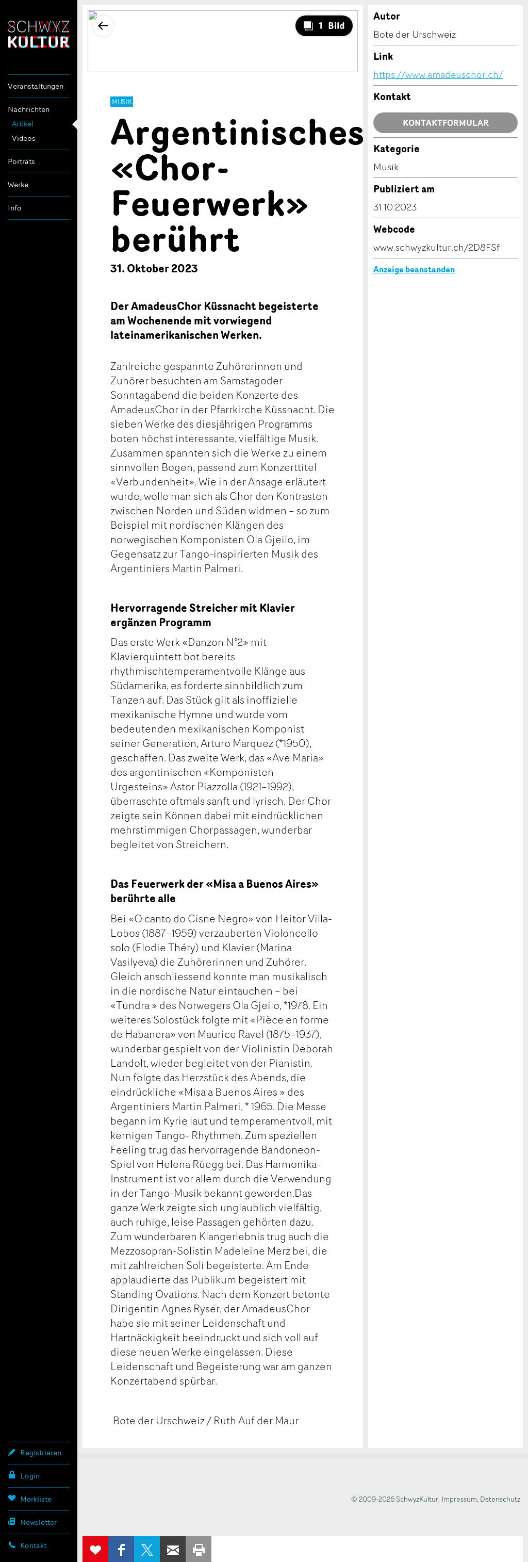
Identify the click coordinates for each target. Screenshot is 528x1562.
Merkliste (30, 1498)
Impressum (459, 1499)
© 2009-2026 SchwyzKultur (394, 1499)
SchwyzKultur (39, 34)
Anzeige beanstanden (414, 269)
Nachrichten (29, 109)
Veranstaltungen (35, 85)
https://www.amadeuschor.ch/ (438, 74)
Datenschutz (500, 1499)
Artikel (23, 123)
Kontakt (27, 1545)
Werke (18, 184)
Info (15, 207)
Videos (24, 138)
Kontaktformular (446, 123)
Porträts (21, 161)
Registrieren (34, 1452)
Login (24, 1475)
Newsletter (32, 1521)
